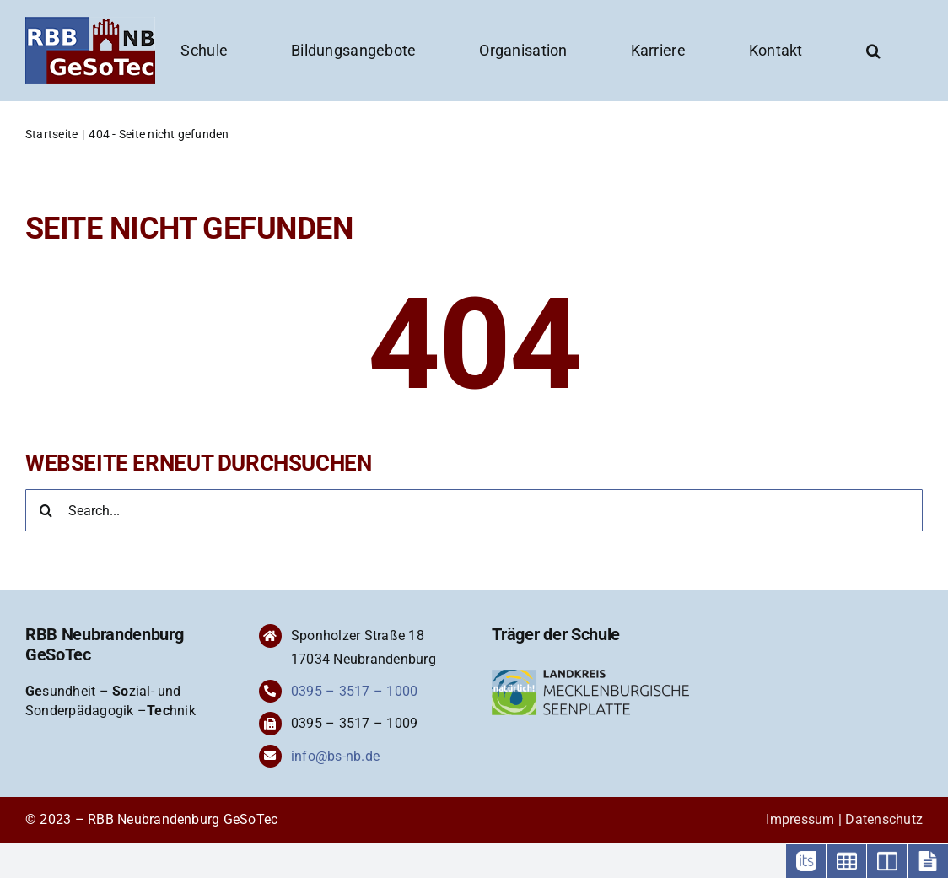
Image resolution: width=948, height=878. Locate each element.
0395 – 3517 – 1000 (354, 691)
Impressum (800, 819)
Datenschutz (884, 819)
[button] (873, 50)
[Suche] (46, 510)
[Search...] (474, 510)
